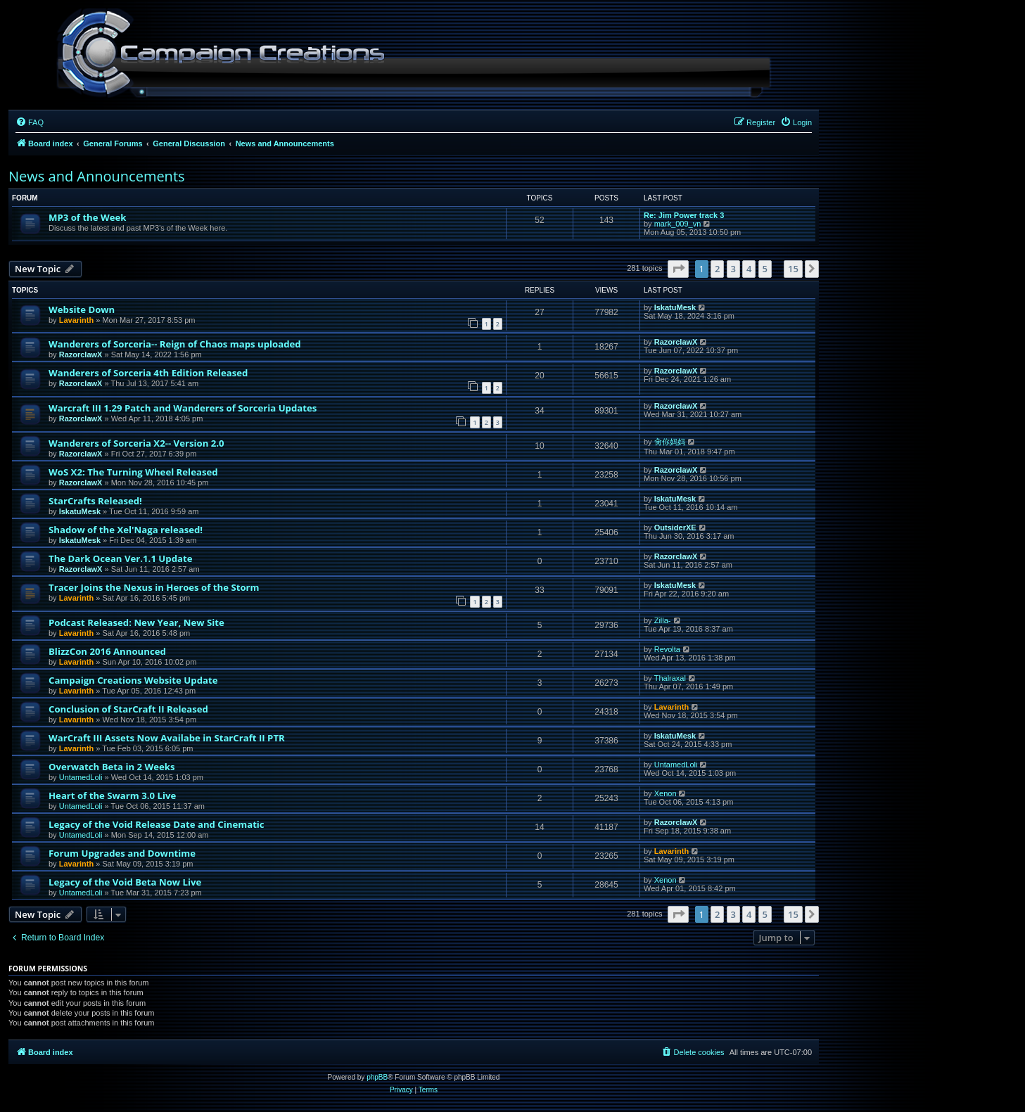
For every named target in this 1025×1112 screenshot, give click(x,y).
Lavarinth (76, 320)
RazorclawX (81, 354)
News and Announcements (96, 176)
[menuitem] (29, 122)
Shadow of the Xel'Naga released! (126, 529)
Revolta (667, 649)
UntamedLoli (81, 777)
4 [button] (748, 268)
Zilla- (662, 620)
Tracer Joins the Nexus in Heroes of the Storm (154, 587)
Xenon (665, 793)
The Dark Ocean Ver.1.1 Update (120, 558)
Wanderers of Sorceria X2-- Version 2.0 (136, 443)
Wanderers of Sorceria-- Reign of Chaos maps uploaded (175, 344)
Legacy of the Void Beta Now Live (125, 882)
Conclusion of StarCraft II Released (128, 709)
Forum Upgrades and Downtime (122, 853)
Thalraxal (670, 678)
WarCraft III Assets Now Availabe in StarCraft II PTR (167, 737)
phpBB (377, 1077)
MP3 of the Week (88, 217)
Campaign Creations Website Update (133, 680)
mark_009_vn (677, 223)
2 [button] (717, 268)
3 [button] (733, 268)
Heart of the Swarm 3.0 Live (112, 795)
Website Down (82, 309)
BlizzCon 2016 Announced (107, 651)
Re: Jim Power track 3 (684, 215)
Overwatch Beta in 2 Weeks (112, 766)
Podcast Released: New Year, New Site (136, 622)
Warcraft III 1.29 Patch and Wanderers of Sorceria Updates (183, 408)
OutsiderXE (675, 527)
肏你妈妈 (669, 441)
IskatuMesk (675, 307)
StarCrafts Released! (95, 500)
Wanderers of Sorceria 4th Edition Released (148, 372)
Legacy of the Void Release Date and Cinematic (157, 824)
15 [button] (793, 268)
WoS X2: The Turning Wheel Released (133, 472)
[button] (678, 268)
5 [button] (765, 268)
